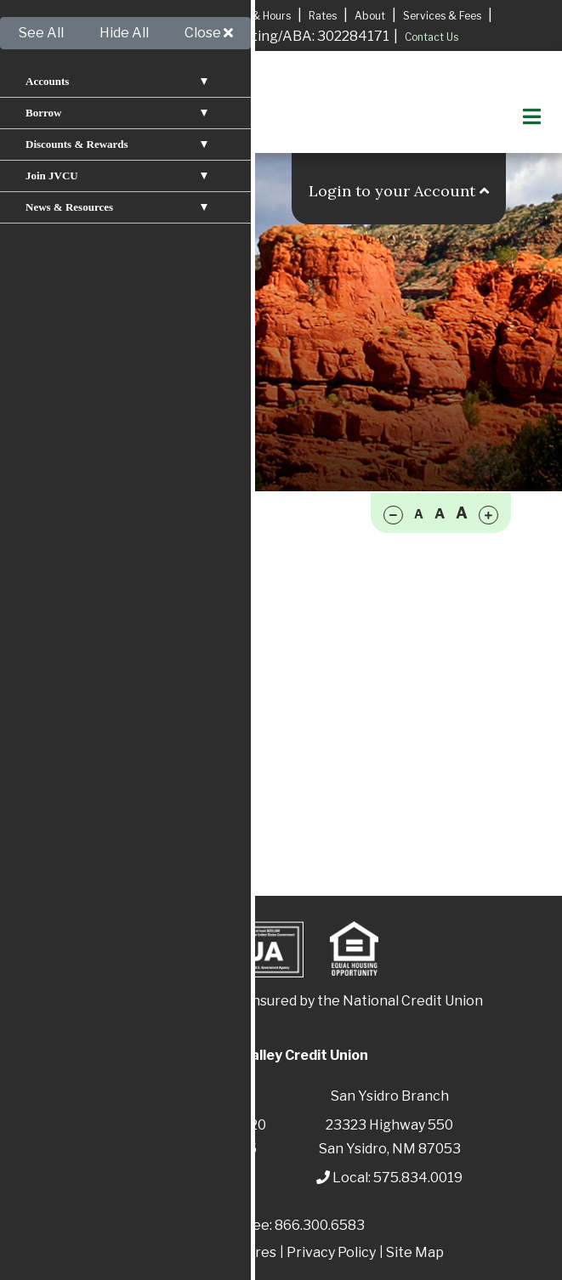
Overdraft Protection (134, 659)
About (370, 15)
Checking (97, 572)
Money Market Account (142, 601)
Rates (323, 15)
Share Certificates (124, 717)
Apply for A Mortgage (156, 37)
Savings (90, 543)
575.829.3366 (201, 1178)
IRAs (79, 688)
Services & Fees (442, 15)
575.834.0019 (418, 1178)
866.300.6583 (320, 1225)
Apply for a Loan (126, 15)
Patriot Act (155, 1252)
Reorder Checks (117, 630)
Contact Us (431, 37)
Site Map (415, 1252)
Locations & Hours (246, 15)
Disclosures (239, 1252)
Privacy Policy (331, 1252)
